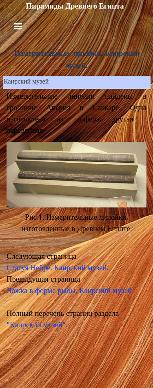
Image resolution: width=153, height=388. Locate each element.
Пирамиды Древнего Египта (75, 6)
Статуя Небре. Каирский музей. (57, 268)
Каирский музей (26, 82)
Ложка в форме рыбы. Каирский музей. (70, 291)
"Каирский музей (34, 326)
